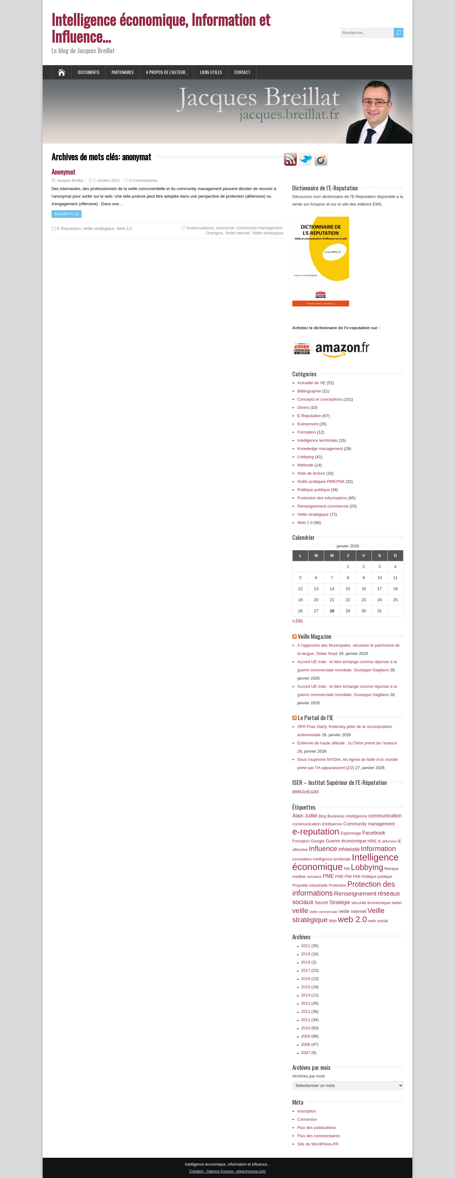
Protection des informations (322, 498)
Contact (242, 72)
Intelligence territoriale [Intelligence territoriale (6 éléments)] (332, 859)
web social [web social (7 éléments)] (378, 920)
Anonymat (63, 171)
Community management (259, 227)
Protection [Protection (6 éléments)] (337, 885)
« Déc (297, 620)
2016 (310, 978)
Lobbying (305, 456)
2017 (310, 970)
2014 (310, 995)
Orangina (214, 233)
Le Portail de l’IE (315, 717)
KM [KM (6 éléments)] (346, 869)
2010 (310, 1028)
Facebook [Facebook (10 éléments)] (373, 833)
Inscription (306, 1111)
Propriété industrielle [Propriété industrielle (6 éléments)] (310, 885)
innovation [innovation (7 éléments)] (302, 859)
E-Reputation (69, 228)
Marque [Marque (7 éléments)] (391, 868)
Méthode (305, 465)
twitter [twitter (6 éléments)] (397, 903)
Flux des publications (316, 1127)
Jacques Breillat (70, 180)
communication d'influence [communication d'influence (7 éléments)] (317, 824)
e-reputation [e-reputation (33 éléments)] (315, 831)
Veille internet (237, 233)
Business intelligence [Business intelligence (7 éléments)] (347, 816)
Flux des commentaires (318, 1135)
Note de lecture (311, 473)
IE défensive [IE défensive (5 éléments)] (387, 841)
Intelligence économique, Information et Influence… (161, 27)
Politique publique (313, 489)
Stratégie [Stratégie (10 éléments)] (339, 902)
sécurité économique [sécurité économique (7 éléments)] (371, 902)
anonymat (225, 227)
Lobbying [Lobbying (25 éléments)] (367, 867)
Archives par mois (308, 1076)
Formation (306, 432)
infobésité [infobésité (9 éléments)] (349, 849)
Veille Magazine (314, 636)
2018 (308, 962)
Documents (88, 72)
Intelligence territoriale (317, 440)
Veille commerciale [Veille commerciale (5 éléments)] (323, 912)
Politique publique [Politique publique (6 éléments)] (376, 876)
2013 (310, 1003)
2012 (310, 1011)
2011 (310, 1019)
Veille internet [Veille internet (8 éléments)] (353, 911)
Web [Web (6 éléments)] (333, 921)
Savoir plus (66, 214)
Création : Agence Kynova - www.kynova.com (227, 1171)
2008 (310, 1044)
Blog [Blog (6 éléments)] (322, 816)
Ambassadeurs (200, 227)
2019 (310, 954)
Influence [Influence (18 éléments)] (323, 849)
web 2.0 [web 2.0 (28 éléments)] (352, 919)
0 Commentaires (143, 180)
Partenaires (123, 72)
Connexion (307, 1119)
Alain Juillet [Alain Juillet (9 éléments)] (305, 815)
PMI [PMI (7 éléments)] (357, 876)
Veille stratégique (98, 228)
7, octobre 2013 (106, 180)
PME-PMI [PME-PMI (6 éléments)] (343, 876)
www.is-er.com (305, 791)
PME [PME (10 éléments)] (328, 876)
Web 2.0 (124, 228)
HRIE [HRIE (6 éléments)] (372, 841)
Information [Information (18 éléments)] (378, 849)
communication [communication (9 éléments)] (385, 815)
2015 (310, 986)
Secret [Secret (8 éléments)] (321, 902)
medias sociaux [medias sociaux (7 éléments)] (307, 876)
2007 (308, 1052)
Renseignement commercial (322, 506)
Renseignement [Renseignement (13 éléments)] (355, 893)
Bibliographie (309, 391)
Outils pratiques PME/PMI (320, 481)
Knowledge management (320, 448)
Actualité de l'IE (311, 382)
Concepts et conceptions (319, 399)
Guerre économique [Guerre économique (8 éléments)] (346, 840)
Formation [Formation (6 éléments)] (301, 841)
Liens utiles (211, 72)
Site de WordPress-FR (317, 1144)
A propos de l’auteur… (167, 72)
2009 (310, 1036)
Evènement (307, 424)
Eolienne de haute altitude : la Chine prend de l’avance (347, 743)
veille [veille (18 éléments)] (300, 911)
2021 (310, 945)
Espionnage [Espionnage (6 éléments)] (351, 833)
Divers (303, 407)
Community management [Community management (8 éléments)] (369, 823)
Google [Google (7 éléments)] (318, 841)
